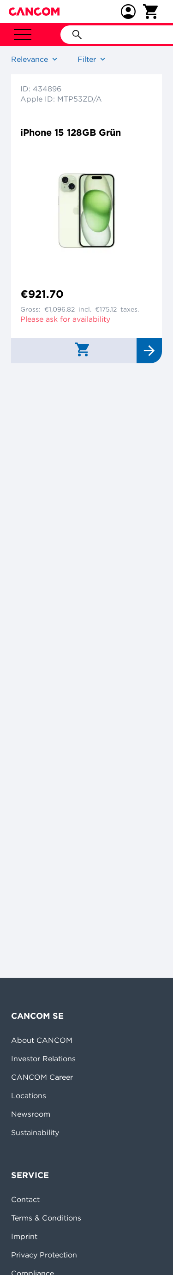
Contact (25, 1199)
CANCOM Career (42, 1077)
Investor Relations (43, 1058)
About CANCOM (41, 1040)
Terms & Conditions (46, 1217)
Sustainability (35, 1132)
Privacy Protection (44, 1254)
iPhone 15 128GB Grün (70, 132)
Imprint (24, 1236)
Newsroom (30, 1114)
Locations (28, 1095)
